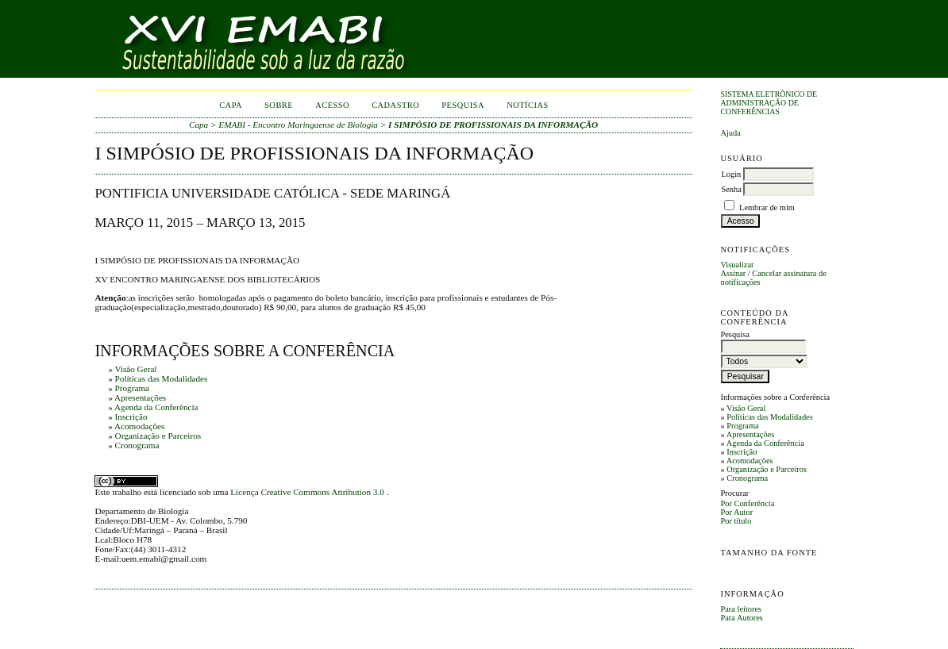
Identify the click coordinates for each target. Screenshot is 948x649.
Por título (735, 521)
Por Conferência (747, 503)
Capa (230, 105)
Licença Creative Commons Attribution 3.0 (308, 492)
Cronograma (747, 478)
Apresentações (750, 434)
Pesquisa (462, 105)
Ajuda (730, 133)
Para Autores (741, 617)
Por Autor (736, 512)
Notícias (528, 105)
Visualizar (736, 264)
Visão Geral (745, 408)
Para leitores (740, 609)
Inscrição (741, 451)
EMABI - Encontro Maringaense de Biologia (298, 124)
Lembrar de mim (767, 207)
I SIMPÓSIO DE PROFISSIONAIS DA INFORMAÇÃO (493, 124)
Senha (731, 189)
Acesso (332, 105)
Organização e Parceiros (766, 469)
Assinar (733, 273)
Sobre (278, 105)
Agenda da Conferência (765, 443)
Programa (742, 425)
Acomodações (749, 460)
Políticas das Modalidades (769, 417)
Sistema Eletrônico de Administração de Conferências (768, 103)
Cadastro (395, 105)
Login (731, 174)
